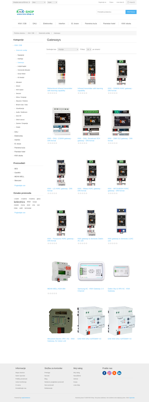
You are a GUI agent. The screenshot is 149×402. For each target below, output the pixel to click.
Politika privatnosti (21, 379)
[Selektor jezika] (52, 2)
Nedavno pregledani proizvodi (54, 382)
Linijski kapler (22, 66)
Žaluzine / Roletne (22, 101)
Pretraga (47, 372)
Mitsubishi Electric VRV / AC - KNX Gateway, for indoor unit (60, 340)
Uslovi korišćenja (21, 382)
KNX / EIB (22, 24)
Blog (45, 379)
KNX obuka (126, 24)
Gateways (21, 62)
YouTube (119, 373)
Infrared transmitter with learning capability (90, 89)
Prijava (111, 2)
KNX (29, 202)
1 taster (16, 199)
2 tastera (24, 199)
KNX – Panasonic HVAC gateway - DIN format (60, 240)
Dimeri (18, 86)
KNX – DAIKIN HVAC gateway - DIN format (120, 89)
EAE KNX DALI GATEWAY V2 (89, 339)
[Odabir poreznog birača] (21, 2)
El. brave (75, 24)
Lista (135, 49)
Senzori (18, 93)
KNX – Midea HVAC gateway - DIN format (89, 190)
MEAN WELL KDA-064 (56, 289)
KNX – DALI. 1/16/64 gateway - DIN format (59, 139)
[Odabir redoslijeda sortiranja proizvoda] (67, 49)
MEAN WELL (19, 176)
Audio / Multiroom (21, 112)
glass (39, 199)
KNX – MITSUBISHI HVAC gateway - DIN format (118, 190)
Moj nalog (76, 372)
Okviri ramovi (20, 119)
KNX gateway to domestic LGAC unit (120, 240)
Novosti (46, 376)
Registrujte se (102, 2)
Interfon (62, 24)
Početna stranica (19, 33)
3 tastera (32, 199)
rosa (15, 208)
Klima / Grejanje (21, 97)
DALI (35, 24)
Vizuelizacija (20, 108)
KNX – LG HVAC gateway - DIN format (59, 190)
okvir (28, 205)
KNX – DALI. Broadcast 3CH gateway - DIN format (89, 139)
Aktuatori (19, 82)
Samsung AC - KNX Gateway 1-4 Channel (90, 290)
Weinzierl (17, 180)
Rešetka (131, 49)
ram (38, 205)
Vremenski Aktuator (24, 70)
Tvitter (109, 373)
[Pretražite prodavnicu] (111, 12)
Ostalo (18, 127)
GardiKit (17, 173)
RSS (114, 373)
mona (23, 205)
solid (21, 208)
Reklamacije (48, 388)
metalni (16, 205)
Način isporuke (20, 376)
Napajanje (21, 55)
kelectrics (19, 201)
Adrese (75, 379)
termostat (28, 208)
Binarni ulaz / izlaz (22, 105)
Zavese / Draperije (22, 123)
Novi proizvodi (49, 385)
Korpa (75, 382)
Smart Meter (22, 74)
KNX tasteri (19, 90)
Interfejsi (20, 59)
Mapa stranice (20, 372)
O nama (18, 385)
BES (16, 169)
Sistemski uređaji (21, 50)
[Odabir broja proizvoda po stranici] (88, 49)
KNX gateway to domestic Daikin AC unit (90, 240)
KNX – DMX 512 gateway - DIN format (120, 139)
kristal (35, 202)
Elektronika (47, 24)
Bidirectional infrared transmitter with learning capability (59, 89)
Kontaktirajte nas (21, 388)
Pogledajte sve (19, 185)
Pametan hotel (109, 24)
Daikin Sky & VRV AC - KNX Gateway (119, 290)
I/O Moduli (21, 77)
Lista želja (76, 385)
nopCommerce (25, 397)
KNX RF (18, 116)
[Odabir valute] (39, 2)
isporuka (132, 397)
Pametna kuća (91, 24)
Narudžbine (77, 376)
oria (33, 205)
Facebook (104, 373)
